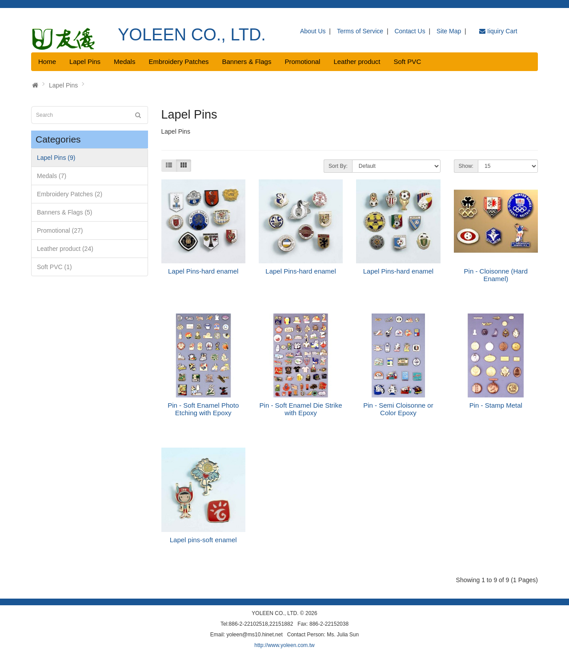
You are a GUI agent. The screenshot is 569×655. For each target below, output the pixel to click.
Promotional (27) (60, 230)
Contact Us (409, 31)
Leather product (356, 61)
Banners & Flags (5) (64, 212)
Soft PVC (407, 61)
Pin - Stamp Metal (495, 405)
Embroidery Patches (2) (69, 194)
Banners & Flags (247, 61)
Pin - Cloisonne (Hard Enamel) (496, 274)
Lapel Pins (84, 61)
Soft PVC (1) (54, 266)
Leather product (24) (65, 248)
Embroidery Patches (178, 61)
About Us (313, 31)
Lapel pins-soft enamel (203, 540)
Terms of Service (360, 31)
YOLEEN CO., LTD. (192, 34)
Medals (124, 61)
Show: (466, 166)
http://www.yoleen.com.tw (284, 645)
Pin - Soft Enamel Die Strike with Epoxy (301, 409)
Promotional (302, 61)
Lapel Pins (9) (56, 157)
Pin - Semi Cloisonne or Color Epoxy (398, 409)
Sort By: (338, 166)
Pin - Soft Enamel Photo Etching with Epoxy (203, 409)
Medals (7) (51, 175)
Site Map (449, 31)
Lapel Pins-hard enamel (203, 271)
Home (47, 61)
